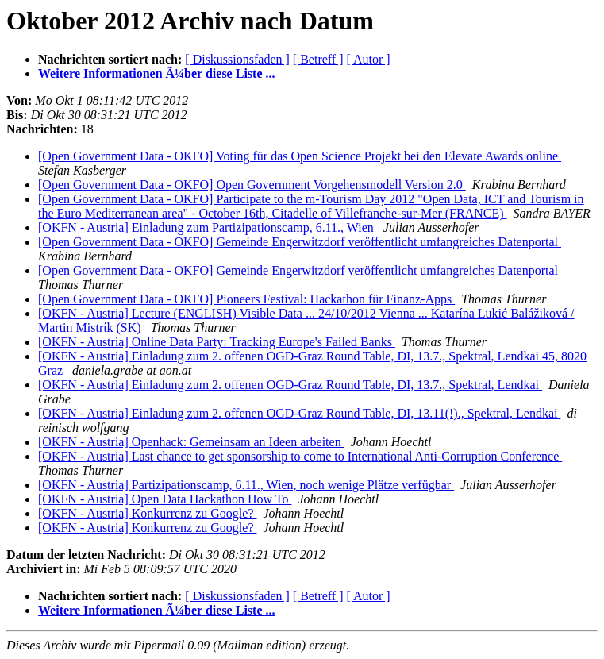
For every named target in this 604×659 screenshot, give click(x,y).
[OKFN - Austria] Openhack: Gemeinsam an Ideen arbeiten (191, 442)
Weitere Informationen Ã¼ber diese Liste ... (156, 73)
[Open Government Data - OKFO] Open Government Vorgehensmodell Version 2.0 (252, 184)
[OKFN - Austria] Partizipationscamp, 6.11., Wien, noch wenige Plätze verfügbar (246, 484)
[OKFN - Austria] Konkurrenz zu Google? (147, 513)
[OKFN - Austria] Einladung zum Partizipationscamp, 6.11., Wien (207, 227)
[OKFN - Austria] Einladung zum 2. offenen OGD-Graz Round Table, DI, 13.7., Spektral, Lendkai (290, 384)
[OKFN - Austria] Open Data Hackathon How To (164, 499)
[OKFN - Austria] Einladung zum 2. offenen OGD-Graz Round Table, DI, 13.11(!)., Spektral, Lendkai (299, 413)
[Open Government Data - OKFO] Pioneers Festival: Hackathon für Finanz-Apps (246, 299)
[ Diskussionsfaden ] (237, 59)
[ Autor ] (368, 59)
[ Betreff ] (318, 59)
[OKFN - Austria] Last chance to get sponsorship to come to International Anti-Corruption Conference (300, 456)
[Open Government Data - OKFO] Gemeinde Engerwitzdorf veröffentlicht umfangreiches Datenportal (299, 242)
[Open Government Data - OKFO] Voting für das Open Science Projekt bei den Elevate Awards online (299, 156)
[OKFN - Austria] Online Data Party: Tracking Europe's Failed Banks (216, 342)
